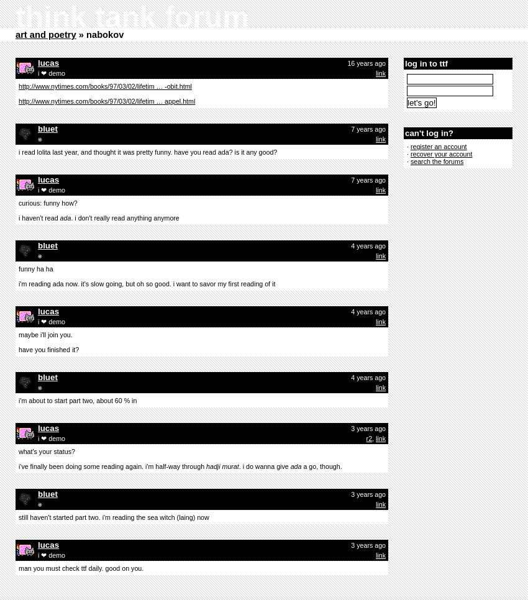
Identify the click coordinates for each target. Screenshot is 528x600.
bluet (48, 129)
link (381, 73)
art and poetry (46, 35)
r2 (369, 438)
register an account (439, 146)
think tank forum (132, 17)
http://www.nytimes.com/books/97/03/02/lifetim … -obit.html (105, 86)
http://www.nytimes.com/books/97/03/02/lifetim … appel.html (107, 101)
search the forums (437, 161)
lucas (48, 63)
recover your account (442, 154)
